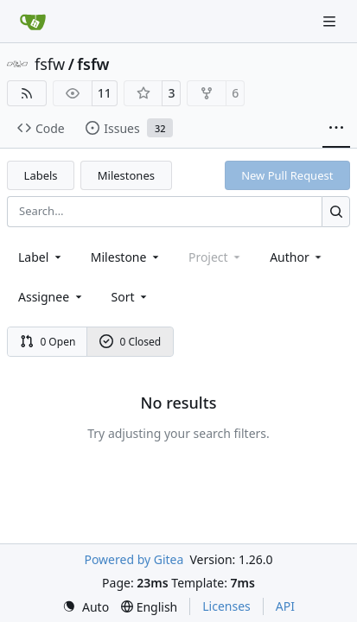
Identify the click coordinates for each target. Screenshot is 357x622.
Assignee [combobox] (51, 297)
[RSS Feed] (27, 93)
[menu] (131, 296)
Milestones (126, 175)
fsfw (50, 64)
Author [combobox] (297, 257)
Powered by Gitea (133, 559)
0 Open (48, 341)
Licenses (226, 606)
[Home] (33, 21)
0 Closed (130, 341)
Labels (41, 175)
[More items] (336, 129)
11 (105, 93)
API (285, 606)
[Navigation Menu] (331, 21)
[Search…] (336, 211)
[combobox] (41, 257)
